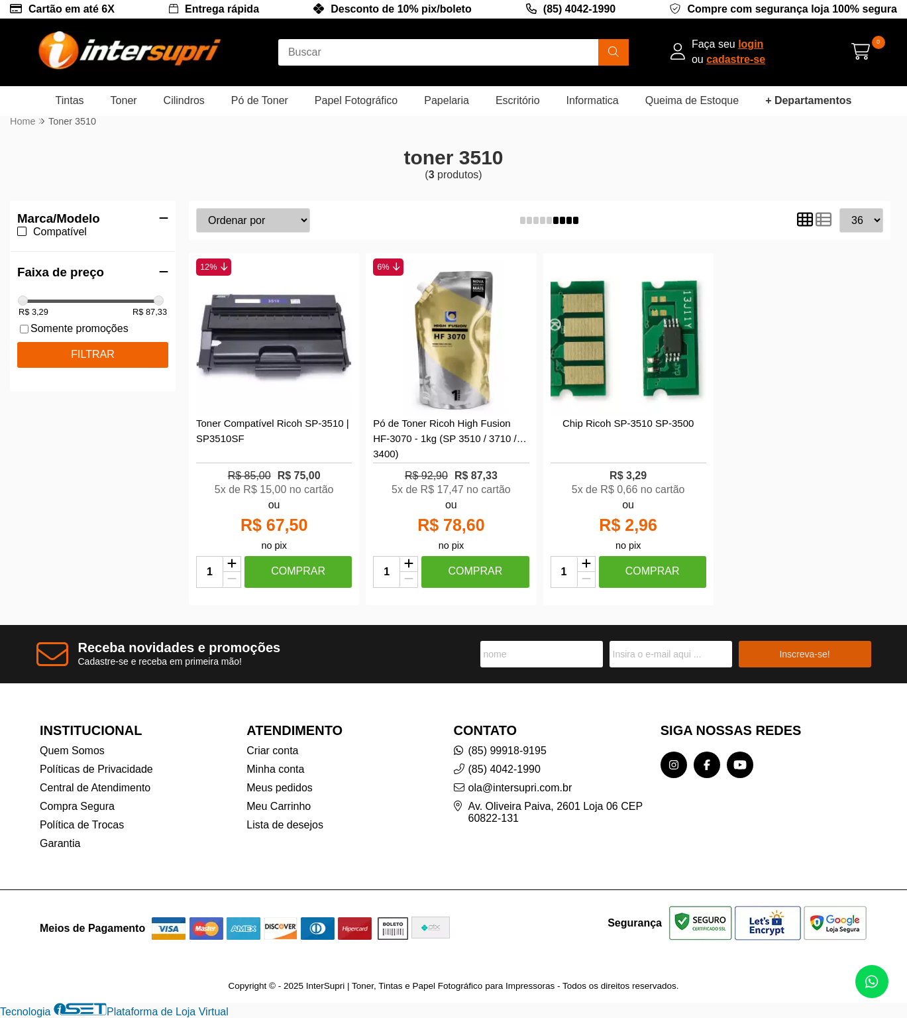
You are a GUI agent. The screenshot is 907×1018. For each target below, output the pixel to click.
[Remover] (231, 579)
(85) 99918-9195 (507, 750)
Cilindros (184, 100)
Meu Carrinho (278, 806)
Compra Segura (77, 806)
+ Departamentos (808, 100)
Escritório (518, 100)
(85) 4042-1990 (579, 9)
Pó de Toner (259, 100)
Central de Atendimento (95, 787)
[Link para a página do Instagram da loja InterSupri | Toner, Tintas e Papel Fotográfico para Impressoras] (674, 765)
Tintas (70, 100)
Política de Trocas (82, 824)
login (750, 44)
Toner (124, 100)
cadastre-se (735, 59)
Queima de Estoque (692, 100)
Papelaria (446, 100)
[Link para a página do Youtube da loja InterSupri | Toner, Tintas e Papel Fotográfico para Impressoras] (740, 765)
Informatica (592, 100)
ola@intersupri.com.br (520, 787)
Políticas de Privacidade (96, 769)
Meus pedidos (279, 787)
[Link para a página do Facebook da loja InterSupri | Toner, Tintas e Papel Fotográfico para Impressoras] (707, 765)
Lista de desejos (284, 824)
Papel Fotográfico (356, 100)
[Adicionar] (231, 565)
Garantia (60, 843)
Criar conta (272, 750)
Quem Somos (72, 750)
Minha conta (275, 769)
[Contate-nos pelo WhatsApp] (871, 981)
